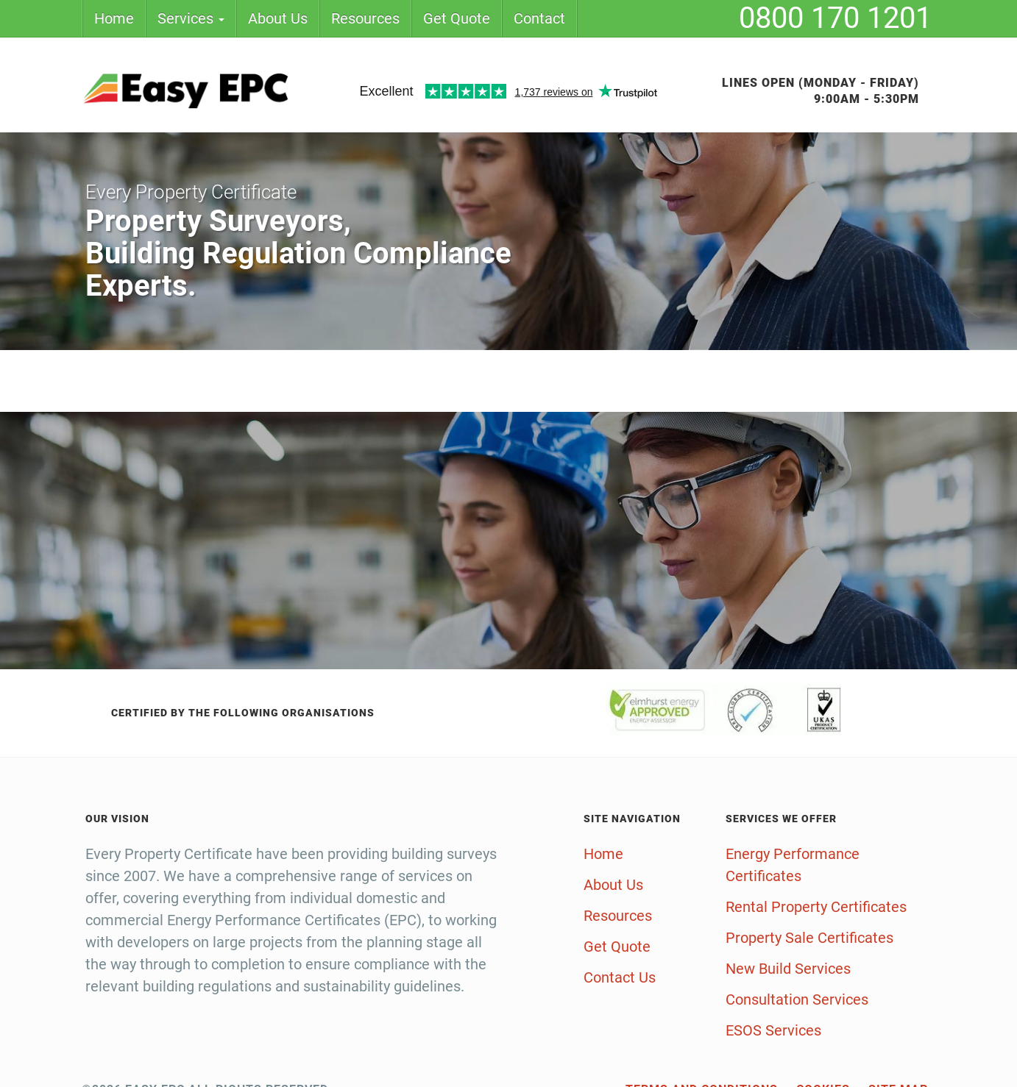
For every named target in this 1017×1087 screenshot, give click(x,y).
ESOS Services (773, 1030)
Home (114, 18)
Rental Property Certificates (816, 907)
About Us (278, 18)
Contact (539, 18)
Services (190, 18)
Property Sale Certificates (809, 938)
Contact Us (620, 977)
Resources (365, 18)
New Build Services (788, 968)
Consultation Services (797, 999)
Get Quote (456, 18)
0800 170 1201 (835, 18)
